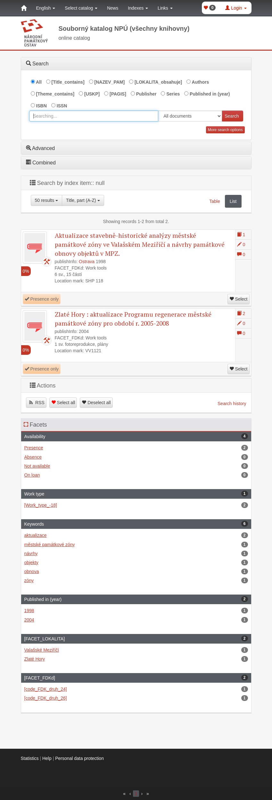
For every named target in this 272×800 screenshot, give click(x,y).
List (233, 201)
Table (214, 201)
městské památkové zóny (136, 544)
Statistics (30, 758)
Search (232, 116)
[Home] (23, 8)
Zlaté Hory (136, 659)
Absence (136, 457)
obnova (136, 571)
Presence (136, 448)
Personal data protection (79, 758)
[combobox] (94, 116)
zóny (136, 580)
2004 (136, 620)
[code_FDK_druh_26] (136, 698)
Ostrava (87, 261)
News (112, 8)
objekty (136, 562)
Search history (232, 403)
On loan (136, 475)
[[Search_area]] (190, 116)
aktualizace (136, 535)
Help (47, 758)
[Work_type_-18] (136, 505)
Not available (136, 466)
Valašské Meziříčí (136, 650)
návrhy (136, 553)
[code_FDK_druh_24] (136, 689)
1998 (136, 610)
